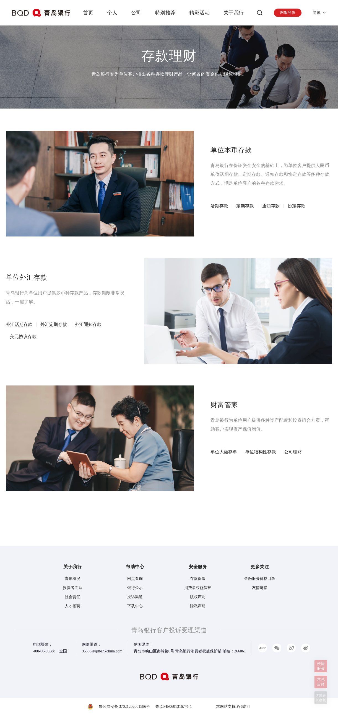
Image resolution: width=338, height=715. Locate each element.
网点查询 (135, 579)
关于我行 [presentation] (233, 13)
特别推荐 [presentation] (165, 13)
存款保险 (198, 579)
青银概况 (72, 579)
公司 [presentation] (136, 13)
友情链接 (259, 588)
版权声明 (198, 597)
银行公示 (135, 588)
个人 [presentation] (112, 13)
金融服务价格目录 (259, 579)
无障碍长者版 (320, 697)
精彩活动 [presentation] (199, 13)
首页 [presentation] (88, 13)
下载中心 (135, 606)
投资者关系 (72, 588)
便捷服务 (320, 662)
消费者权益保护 (197, 588)
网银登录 (287, 13)
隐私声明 (198, 606)
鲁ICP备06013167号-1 (173, 706)
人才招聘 (72, 606)
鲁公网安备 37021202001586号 (124, 706)
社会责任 (72, 597)
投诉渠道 (135, 597)
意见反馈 (320, 679)
